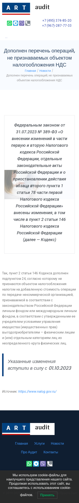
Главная (30, 71)
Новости (45, 71)
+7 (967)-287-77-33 (57, 26)
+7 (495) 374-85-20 (56, 21)
